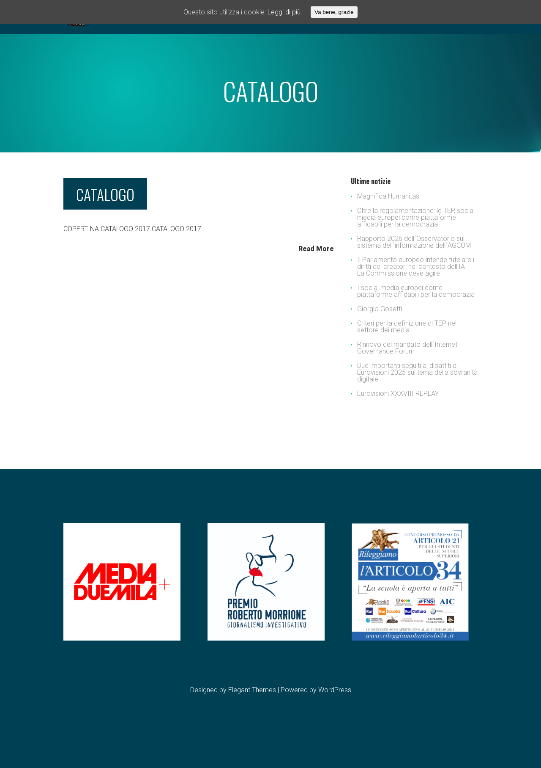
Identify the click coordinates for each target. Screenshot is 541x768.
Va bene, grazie (333, 12)
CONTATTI (326, 41)
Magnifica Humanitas (388, 230)
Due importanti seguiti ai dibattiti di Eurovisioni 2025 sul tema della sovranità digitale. (417, 406)
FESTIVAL (228, 41)
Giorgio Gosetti (379, 343)
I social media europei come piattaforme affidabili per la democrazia (416, 325)
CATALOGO (105, 228)
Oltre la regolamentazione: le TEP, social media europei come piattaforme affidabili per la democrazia (416, 251)
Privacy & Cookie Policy (412, 41)
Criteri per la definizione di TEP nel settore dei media (406, 360)
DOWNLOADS (280, 41)
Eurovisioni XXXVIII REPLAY (398, 427)
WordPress (334, 724)
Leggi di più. (285, 12)
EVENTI (191, 41)
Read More (316, 282)
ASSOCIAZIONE (144, 41)
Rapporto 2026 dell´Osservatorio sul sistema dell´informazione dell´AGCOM (414, 275)
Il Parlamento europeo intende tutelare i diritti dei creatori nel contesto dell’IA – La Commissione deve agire (415, 300)
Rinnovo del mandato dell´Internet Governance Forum (407, 381)
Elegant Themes (252, 724)
